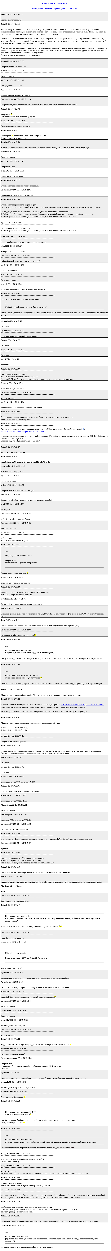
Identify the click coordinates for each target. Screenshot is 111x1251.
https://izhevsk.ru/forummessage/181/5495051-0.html (82, 704)
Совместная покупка (54, 3)
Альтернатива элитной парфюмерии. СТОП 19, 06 (54, 8)
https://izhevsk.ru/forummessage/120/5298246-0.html (22, 431)
